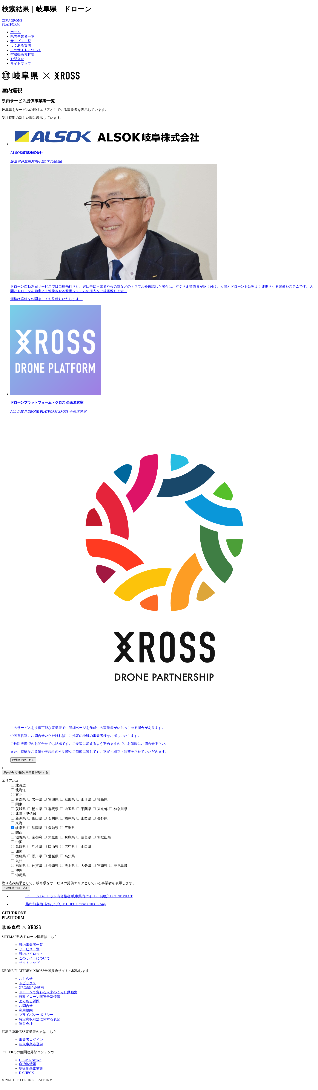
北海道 (18, 785)
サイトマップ (20, 63)
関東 (16, 804)
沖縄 (16, 870)
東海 (16, 823)
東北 (16, 795)
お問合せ (17, 59)
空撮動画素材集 (22, 54)
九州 (16, 861)
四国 (16, 851)
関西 (16, 832)
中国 (16, 842)
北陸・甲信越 (23, 813)
